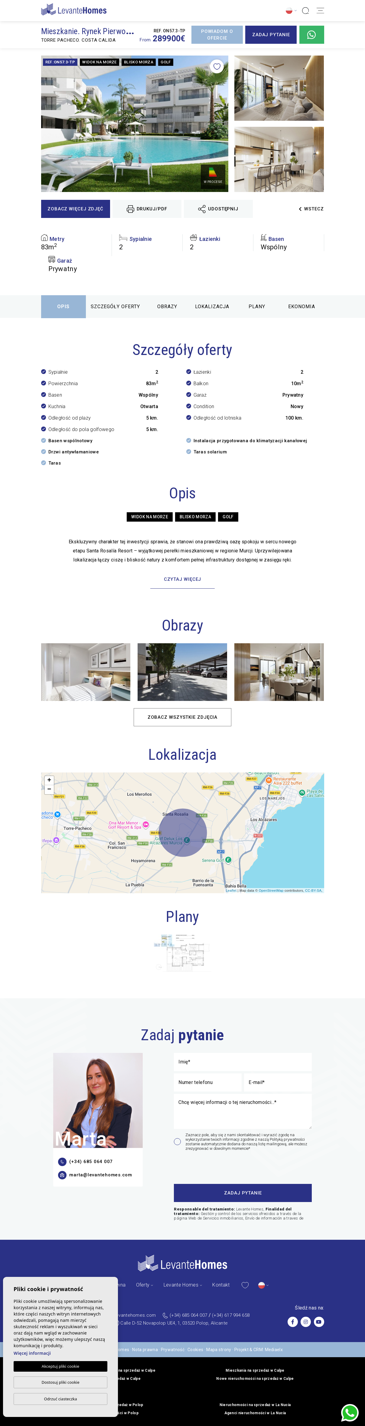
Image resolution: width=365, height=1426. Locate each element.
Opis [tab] (63, 306)
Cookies (195, 1349)
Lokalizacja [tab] (212, 306)
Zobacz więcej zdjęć (75, 209)
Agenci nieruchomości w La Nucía (255, 1413)
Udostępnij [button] (218, 209)
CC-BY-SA (313, 890)
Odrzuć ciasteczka (60, 1399)
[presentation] (206, 1166)
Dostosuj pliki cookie (60, 1382)
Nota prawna (145, 1349)
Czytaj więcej (182, 579)
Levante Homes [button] (181, 1285)
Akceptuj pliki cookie (60, 1366)
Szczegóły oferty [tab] (115, 306)
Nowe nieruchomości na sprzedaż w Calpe (255, 1378)
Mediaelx (274, 1349)
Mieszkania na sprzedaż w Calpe (255, 1370)
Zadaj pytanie (271, 34)
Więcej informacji (32, 1353)
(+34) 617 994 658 (230, 1315)
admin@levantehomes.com (127, 1315)
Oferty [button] (143, 1285)
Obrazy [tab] (167, 306)
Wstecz (311, 209)
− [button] (49, 789)
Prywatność (172, 1349)
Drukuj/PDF (147, 209)
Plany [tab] (257, 306)
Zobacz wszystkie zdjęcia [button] (183, 717)
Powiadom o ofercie (217, 35)
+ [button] (49, 780)
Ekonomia (301, 306)
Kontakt (221, 1285)
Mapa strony (218, 1349)
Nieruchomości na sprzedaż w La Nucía (255, 1405)
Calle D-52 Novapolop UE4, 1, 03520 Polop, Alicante (174, 1323)
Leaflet (231, 890)
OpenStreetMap (271, 890)
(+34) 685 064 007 (188, 1315)
